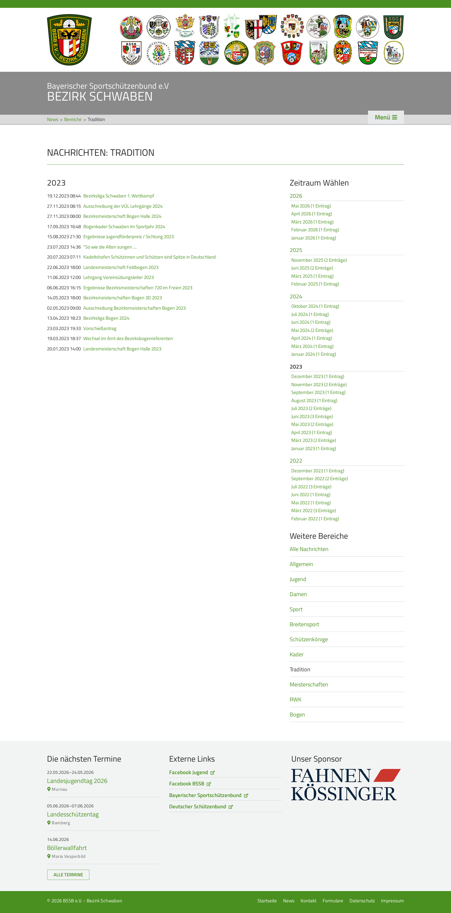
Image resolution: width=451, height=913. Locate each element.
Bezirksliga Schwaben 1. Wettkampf (118, 195)
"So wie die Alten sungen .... (110, 247)
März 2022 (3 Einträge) (313, 510)
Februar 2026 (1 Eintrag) (315, 229)
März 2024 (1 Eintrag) (312, 346)
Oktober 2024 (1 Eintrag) (315, 306)
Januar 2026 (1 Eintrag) (313, 237)
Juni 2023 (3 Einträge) (312, 416)
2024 (296, 297)
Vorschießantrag (100, 328)
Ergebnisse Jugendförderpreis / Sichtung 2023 (128, 236)
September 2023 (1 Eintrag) (318, 392)
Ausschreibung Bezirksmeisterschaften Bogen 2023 (134, 308)
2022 (296, 461)
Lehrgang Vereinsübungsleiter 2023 (118, 277)
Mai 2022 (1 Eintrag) (311, 502)
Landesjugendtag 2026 (77, 780)
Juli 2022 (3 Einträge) (311, 486)
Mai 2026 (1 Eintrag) (311, 205)
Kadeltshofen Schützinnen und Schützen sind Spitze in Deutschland (149, 257)
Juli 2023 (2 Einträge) (311, 408)
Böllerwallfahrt (67, 848)
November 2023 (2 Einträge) (319, 384)
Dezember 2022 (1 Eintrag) (317, 470)
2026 (296, 196)
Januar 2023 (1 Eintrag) (313, 448)
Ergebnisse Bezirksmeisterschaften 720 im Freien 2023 (137, 287)
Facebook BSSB (186, 783)
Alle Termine (68, 874)
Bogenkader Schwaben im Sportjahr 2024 (124, 226)
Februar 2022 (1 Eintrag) (315, 518)
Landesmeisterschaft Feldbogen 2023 (120, 267)
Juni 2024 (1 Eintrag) (310, 322)
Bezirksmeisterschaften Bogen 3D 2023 (122, 297)
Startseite (225, 40)
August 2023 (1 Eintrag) (314, 400)
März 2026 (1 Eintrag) (312, 221)
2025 (296, 250)
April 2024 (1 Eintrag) (311, 338)
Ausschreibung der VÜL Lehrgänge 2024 (123, 206)
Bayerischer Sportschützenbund (205, 795)
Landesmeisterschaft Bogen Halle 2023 (122, 348)
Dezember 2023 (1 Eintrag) (317, 376)
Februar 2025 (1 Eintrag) (315, 283)
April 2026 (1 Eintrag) (311, 213)
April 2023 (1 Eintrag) (311, 432)
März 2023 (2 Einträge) (313, 440)
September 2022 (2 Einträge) (319, 478)
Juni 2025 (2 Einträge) (312, 267)
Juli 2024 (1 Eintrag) (310, 314)
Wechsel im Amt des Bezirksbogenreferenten (128, 338)
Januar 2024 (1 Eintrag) (313, 354)
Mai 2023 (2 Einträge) (312, 424)
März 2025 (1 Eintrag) (312, 276)
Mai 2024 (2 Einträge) (312, 330)
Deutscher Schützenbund (197, 806)
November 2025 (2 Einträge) (319, 260)
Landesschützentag (73, 814)
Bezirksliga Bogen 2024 (106, 318)
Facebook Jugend (188, 772)
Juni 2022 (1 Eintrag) (310, 494)
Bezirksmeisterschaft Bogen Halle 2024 (122, 216)
